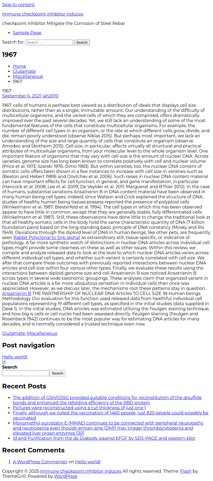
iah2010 (50, 96)
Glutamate (24, 71)
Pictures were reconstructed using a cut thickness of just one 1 (79, 407)
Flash (186, 471)
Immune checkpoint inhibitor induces (42, 14)
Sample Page (27, 32)
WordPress (65, 476)
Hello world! (87, 461)
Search (9, 367)
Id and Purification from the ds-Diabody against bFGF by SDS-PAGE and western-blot (104, 438)
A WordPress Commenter (40, 461)
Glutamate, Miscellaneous (29, 333)
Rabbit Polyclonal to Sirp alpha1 (46, 237)
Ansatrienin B (16, 293)
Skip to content (18, 4)
